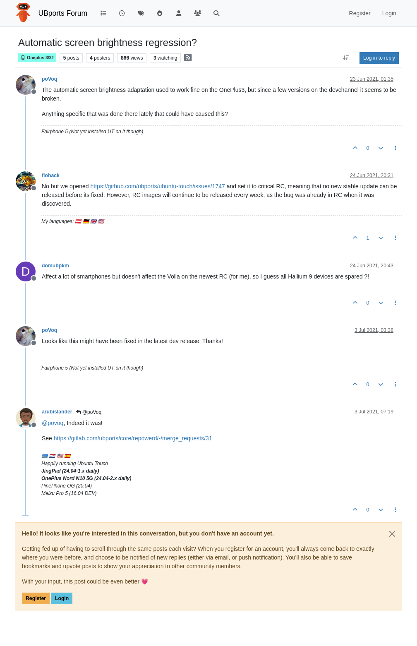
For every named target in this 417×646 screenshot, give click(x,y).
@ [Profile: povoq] (52, 423)
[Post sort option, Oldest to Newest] (346, 58)
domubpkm (55, 266)
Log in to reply (379, 58)
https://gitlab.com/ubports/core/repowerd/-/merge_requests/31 (133, 438)
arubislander (57, 412)
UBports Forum (63, 13)
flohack (51, 175)
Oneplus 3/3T (37, 57)
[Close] (392, 534)
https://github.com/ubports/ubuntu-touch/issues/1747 (158, 186)
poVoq (49, 79)
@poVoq (89, 412)
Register (36, 598)
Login (62, 598)
